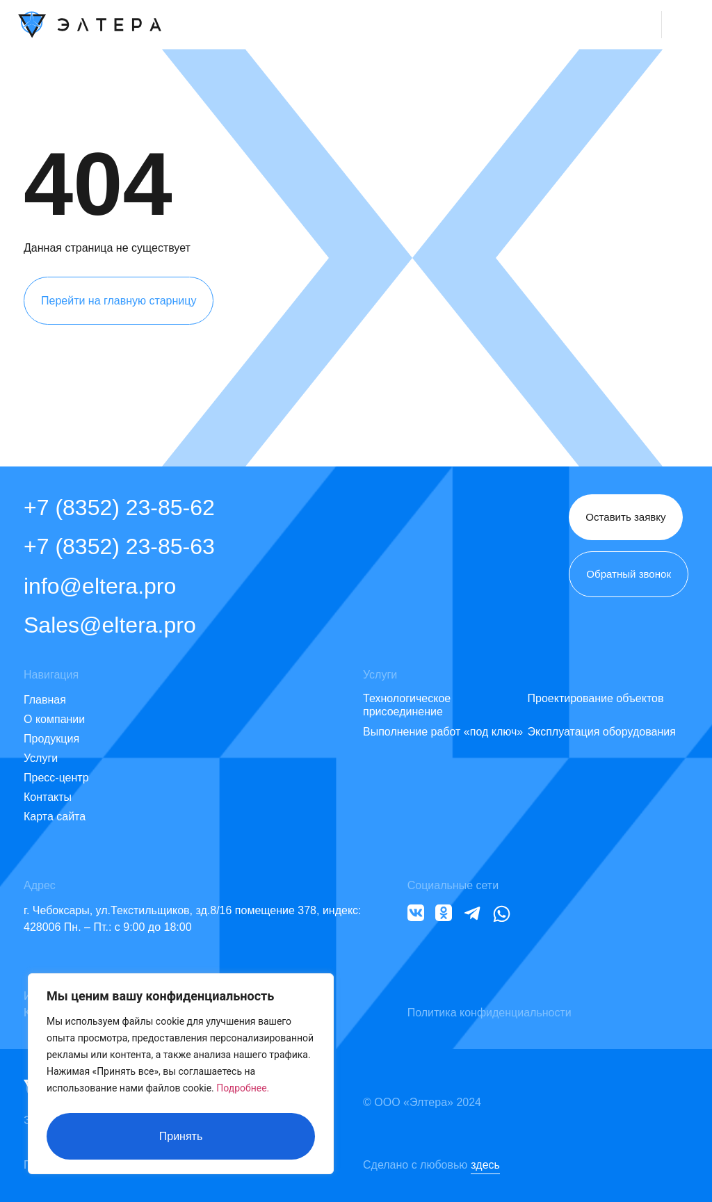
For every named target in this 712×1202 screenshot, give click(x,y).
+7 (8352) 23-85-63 (119, 546)
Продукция (51, 739)
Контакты (48, 797)
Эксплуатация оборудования (602, 732)
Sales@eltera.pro (110, 624)
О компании (54, 719)
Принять (181, 1136)
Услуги (41, 758)
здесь (485, 1165)
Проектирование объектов (596, 698)
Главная (45, 700)
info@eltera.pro (100, 586)
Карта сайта (55, 816)
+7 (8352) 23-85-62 (119, 507)
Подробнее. (242, 1093)
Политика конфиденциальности (489, 1012)
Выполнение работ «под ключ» (443, 732)
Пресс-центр (56, 777)
